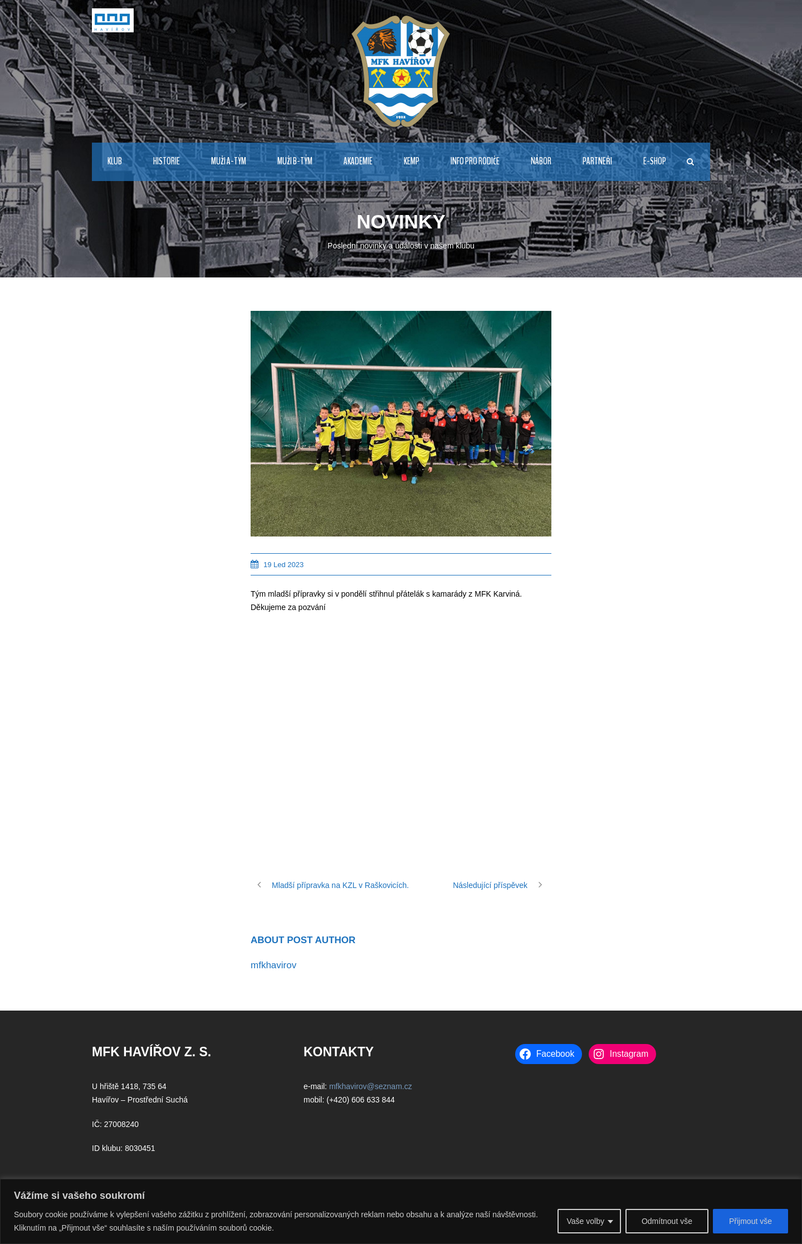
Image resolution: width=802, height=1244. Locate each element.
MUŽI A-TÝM (228, 161)
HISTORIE (166, 161)
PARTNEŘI (597, 161)
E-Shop (654, 161)
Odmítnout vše (667, 1221)
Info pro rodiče (475, 161)
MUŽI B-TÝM (294, 161)
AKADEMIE (358, 161)
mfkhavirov (273, 965)
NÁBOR (541, 161)
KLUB (114, 161)
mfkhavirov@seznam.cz (370, 1086)
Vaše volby (585, 1221)
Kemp (411, 161)
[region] (401, 1211)
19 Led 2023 (283, 564)
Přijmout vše (750, 1221)
